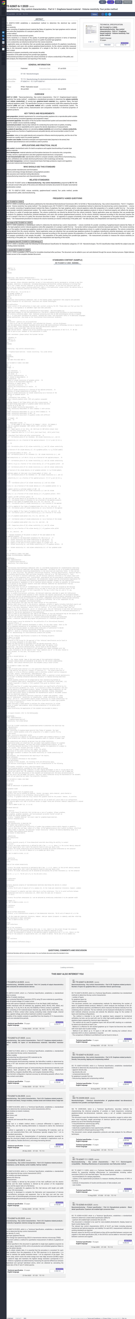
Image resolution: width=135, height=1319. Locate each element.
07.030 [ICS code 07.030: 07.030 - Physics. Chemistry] (100, 1196)
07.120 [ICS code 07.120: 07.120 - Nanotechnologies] (18, 14)
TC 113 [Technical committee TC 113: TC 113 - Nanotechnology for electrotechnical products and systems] (25, 14)
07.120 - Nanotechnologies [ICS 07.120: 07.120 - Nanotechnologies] (30, 74)
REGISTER (127, 2)
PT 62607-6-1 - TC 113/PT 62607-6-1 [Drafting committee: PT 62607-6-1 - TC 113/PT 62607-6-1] (33, 81)
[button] (94, 14)
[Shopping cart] (110, 2)
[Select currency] (102, 2)
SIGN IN (118, 2)
